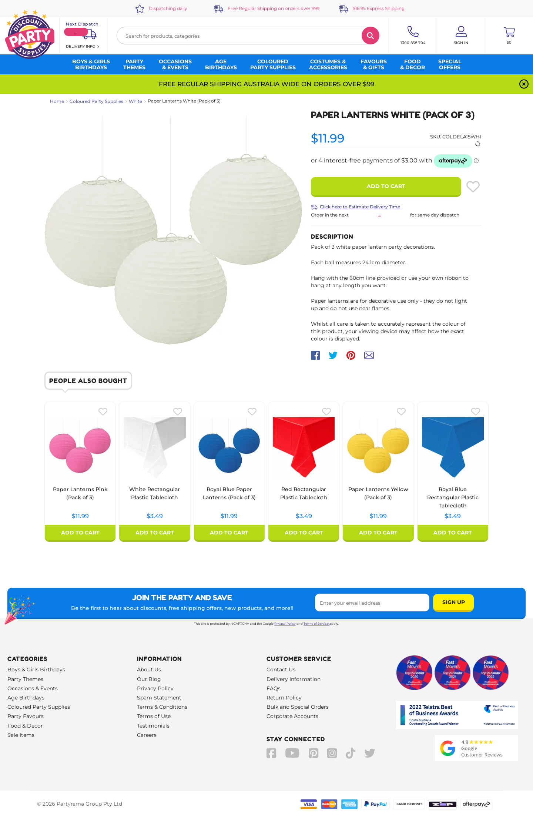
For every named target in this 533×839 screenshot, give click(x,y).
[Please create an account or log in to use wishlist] (473, 186)
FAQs (273, 688)
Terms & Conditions (162, 707)
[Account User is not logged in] (461, 35)
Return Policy (284, 697)
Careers (147, 735)
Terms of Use (154, 716)
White (135, 101)
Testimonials (153, 725)
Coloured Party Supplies (96, 101)
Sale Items (20, 735)
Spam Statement (159, 697)
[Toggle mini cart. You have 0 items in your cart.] (509, 35)
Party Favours (25, 716)
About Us (149, 669)
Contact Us (280, 669)
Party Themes (25, 679)
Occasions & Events (32, 688)
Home (57, 101)
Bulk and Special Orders (297, 707)
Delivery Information (293, 679)
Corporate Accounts (292, 716)
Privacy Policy (285, 623)
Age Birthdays (25, 697)
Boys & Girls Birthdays (36, 669)
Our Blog (149, 679)
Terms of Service (316, 623)
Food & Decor (25, 725)
